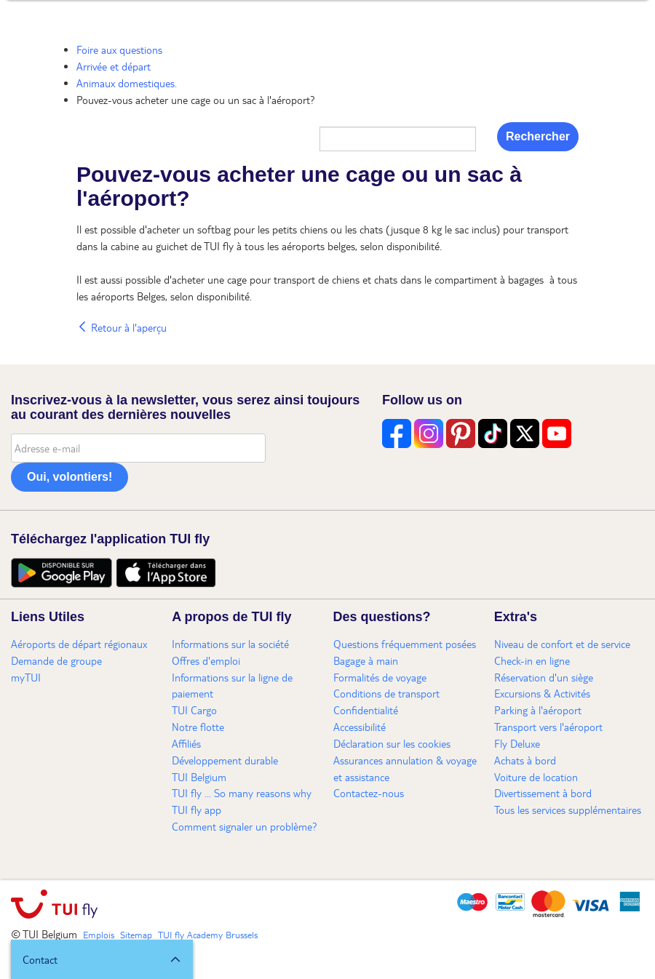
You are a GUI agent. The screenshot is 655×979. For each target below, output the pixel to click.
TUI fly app (196, 809)
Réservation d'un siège (543, 677)
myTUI (26, 677)
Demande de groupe (56, 660)
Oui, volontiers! (69, 477)
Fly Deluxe (517, 743)
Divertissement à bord (543, 792)
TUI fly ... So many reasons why (241, 792)
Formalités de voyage (379, 677)
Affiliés (186, 743)
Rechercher (538, 136)
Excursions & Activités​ (542, 693)
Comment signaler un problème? (244, 826)
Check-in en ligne (532, 660)
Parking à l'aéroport (537, 709)
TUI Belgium (199, 776)
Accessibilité (359, 726)
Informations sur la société (230, 643)
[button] (102, 959)
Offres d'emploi (206, 660)
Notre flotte (198, 726)
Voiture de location (536, 776)
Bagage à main (365, 660)
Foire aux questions (119, 49)
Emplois (98, 934)
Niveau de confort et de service (562, 643)
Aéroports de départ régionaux (79, 643)
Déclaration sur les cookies (391, 743)
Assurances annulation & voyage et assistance (405, 768)
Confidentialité (365, 709)
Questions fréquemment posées (404, 643)
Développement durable (225, 760)
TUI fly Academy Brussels (208, 934)
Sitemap (136, 934)
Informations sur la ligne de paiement (232, 685)
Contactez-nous (368, 792)
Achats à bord (525, 760)
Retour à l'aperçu (121, 327)
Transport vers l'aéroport (548, 726)
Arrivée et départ (113, 66)
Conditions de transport (386, 693)
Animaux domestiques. (126, 82)
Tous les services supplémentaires (567, 809)
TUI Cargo (194, 709)
